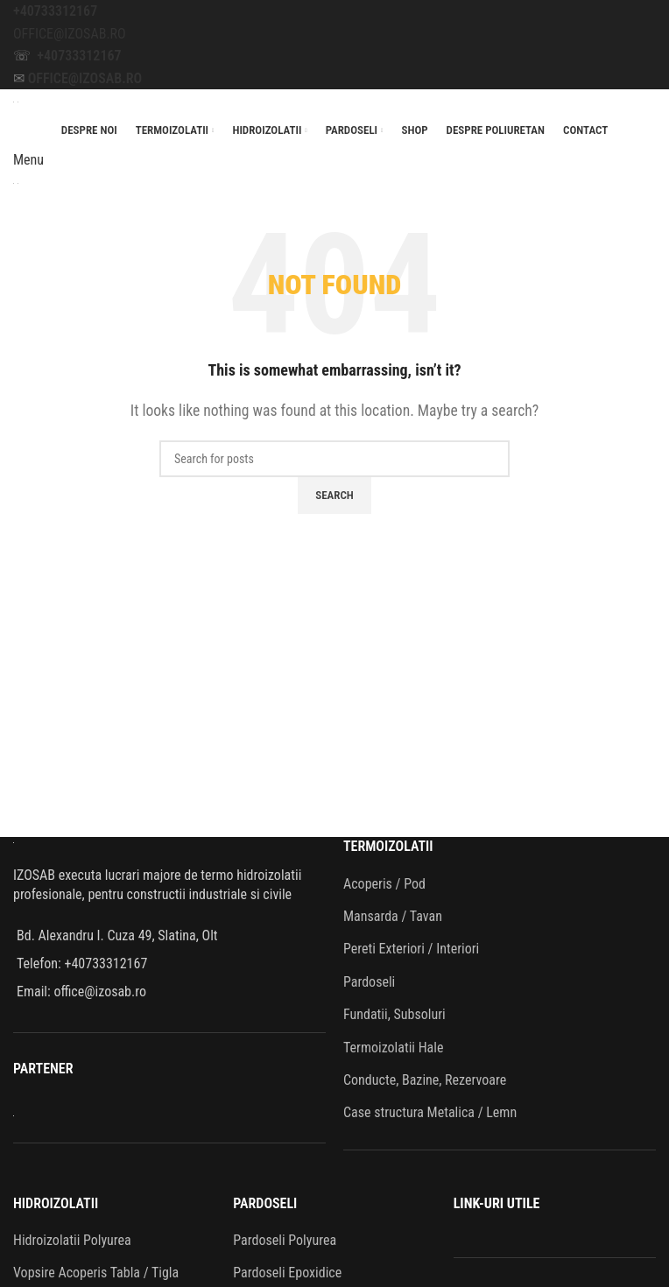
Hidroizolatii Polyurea (72, 1240)
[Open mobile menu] (28, 159)
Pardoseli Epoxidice (287, 1272)
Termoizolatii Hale (393, 1047)
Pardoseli (369, 982)
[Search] (334, 458)
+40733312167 (55, 11)
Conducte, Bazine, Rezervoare (424, 1080)
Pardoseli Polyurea (284, 1240)
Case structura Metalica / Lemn (430, 1112)
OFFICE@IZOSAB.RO (69, 33)
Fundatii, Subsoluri (394, 1014)
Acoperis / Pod (384, 884)
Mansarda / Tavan (392, 916)
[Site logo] (15, 100)
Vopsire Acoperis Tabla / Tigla (96, 1272)
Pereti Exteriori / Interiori (411, 948)
